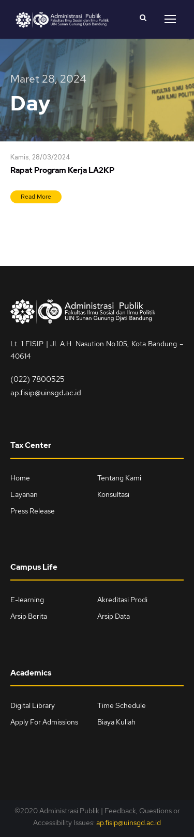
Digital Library (32, 705)
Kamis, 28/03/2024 (40, 157)
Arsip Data (113, 616)
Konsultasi (113, 494)
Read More (36, 196)
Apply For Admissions (44, 722)
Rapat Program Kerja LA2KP (62, 170)
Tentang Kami (119, 477)
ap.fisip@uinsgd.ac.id (45, 393)
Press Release (32, 511)
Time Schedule (121, 705)
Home (20, 477)
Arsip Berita (28, 616)
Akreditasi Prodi (122, 599)
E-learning (27, 599)
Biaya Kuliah (116, 722)
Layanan (24, 494)
